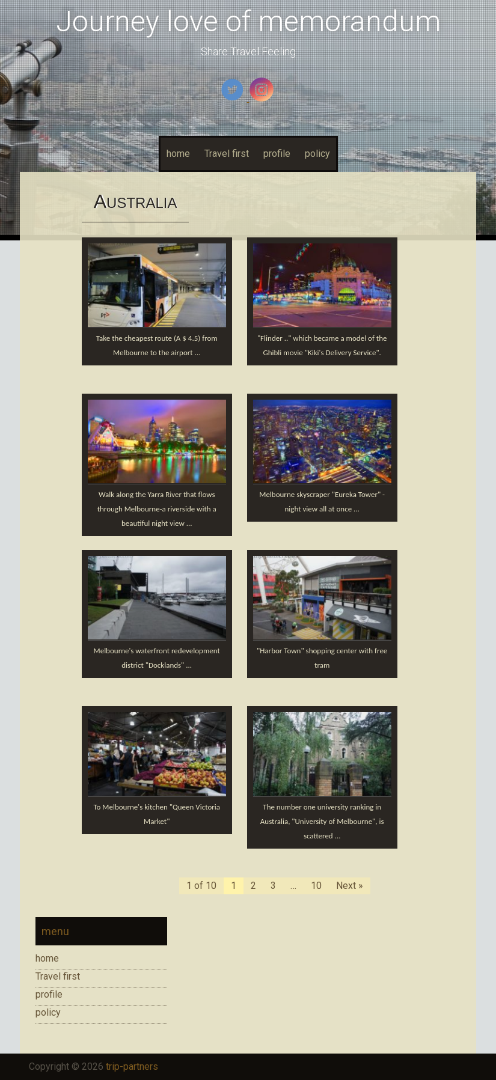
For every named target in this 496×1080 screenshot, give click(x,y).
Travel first (226, 153)
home (178, 153)
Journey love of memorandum (248, 21)
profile (276, 153)
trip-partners (132, 1066)
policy (317, 153)
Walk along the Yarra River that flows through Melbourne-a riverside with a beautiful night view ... (156, 509)
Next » (349, 885)
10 (316, 885)
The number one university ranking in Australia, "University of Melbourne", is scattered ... (322, 821)
